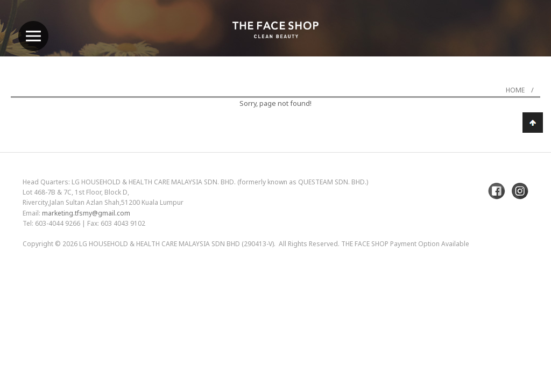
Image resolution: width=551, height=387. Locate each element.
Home (515, 90)
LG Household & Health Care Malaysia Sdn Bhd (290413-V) (176, 243)
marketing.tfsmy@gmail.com (86, 213)
